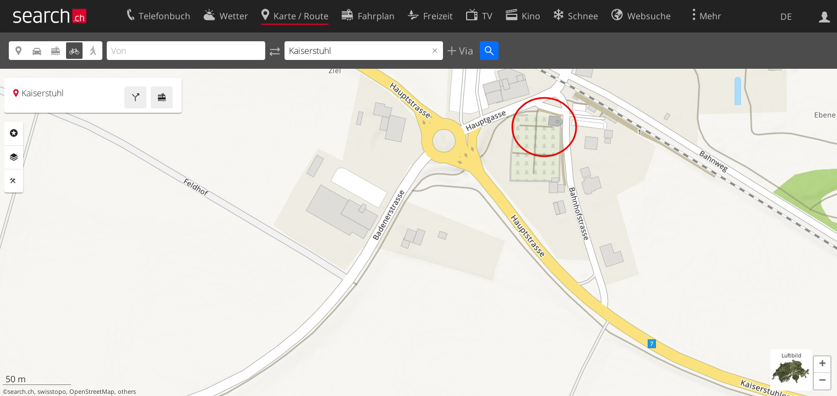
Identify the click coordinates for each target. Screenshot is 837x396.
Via (464, 50)
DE (786, 16)
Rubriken (13, 133)
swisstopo (51, 391)
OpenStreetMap (91, 391)
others (127, 391)
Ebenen (13, 157)
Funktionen (13, 181)
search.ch (21, 391)
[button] (822, 364)
